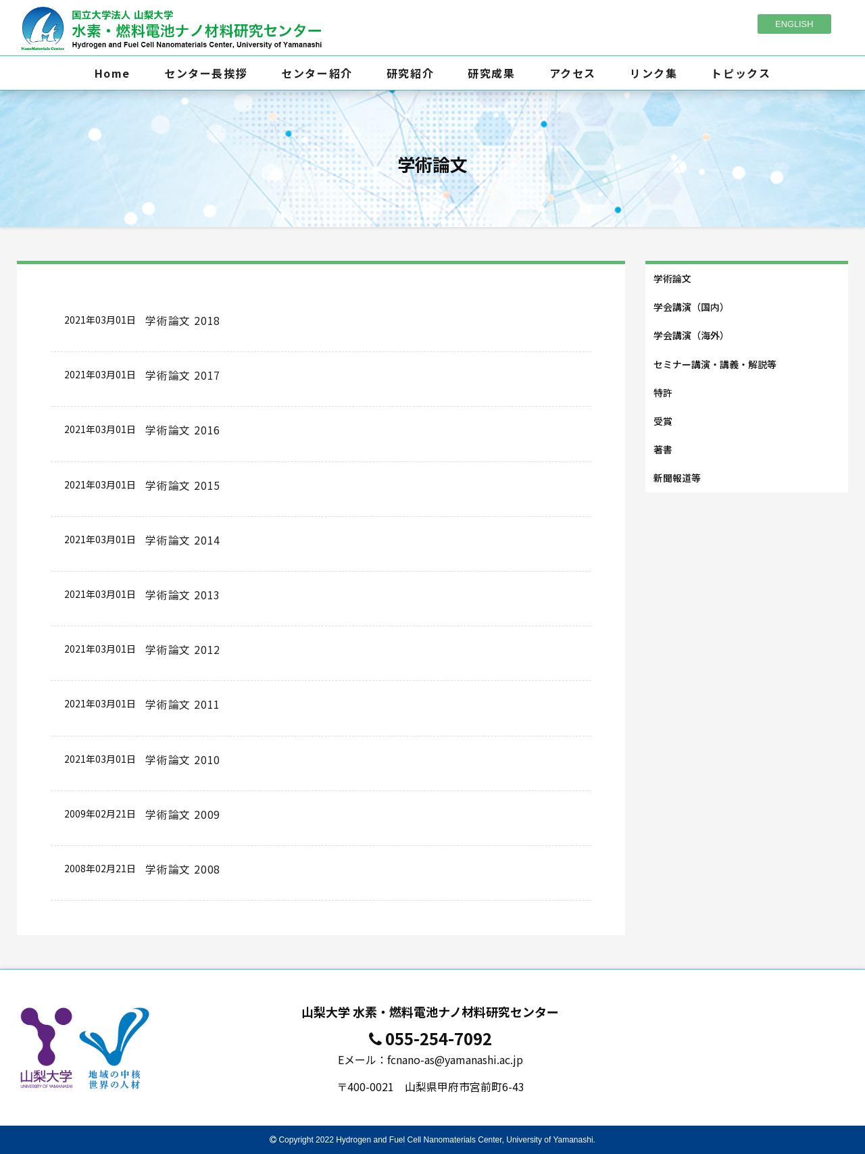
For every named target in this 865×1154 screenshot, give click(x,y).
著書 (662, 449)
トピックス (740, 73)
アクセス (572, 73)
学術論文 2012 (182, 649)
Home (112, 73)
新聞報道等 (677, 477)
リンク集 (653, 73)
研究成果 (491, 73)
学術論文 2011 (182, 704)
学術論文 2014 (182, 540)
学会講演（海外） (691, 335)
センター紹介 (317, 73)
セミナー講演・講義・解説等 (714, 364)
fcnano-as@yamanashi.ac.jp (455, 1059)
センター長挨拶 (205, 73)
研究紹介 (410, 73)
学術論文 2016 (182, 430)
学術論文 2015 (182, 485)
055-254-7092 (438, 1038)
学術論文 (672, 278)
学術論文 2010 (182, 759)
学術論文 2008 (182, 869)
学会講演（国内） (691, 306)
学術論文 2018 (182, 320)
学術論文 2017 (182, 375)
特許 (662, 392)
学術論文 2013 (182, 594)
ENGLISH (794, 24)
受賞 (662, 421)
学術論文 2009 (182, 814)
